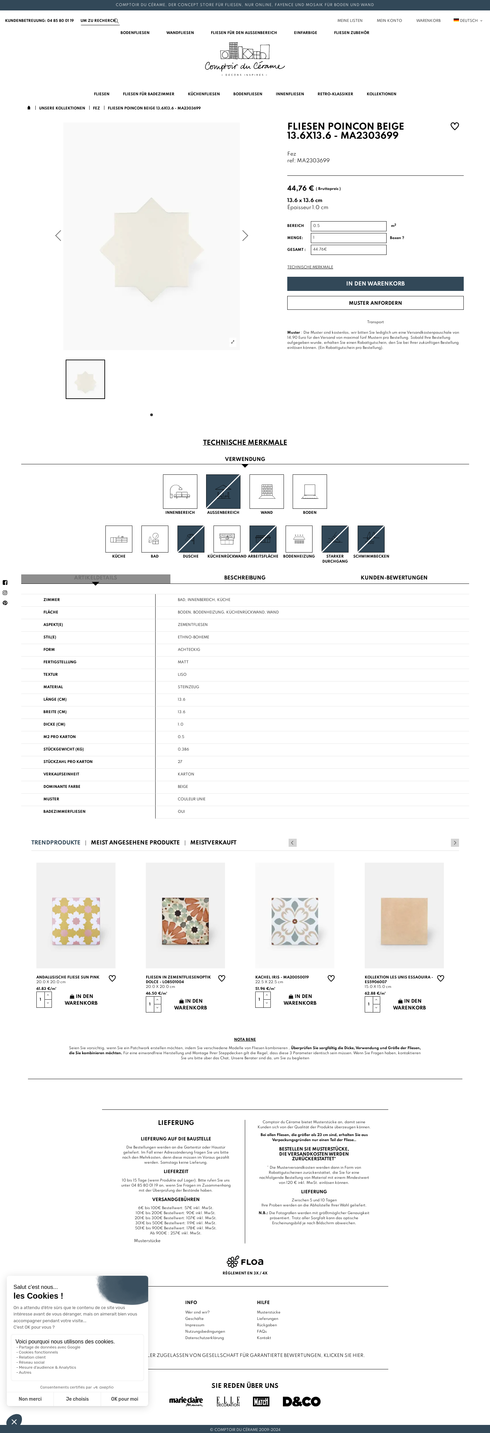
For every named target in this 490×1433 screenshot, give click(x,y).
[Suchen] (100, 20)
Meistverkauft (213, 841)
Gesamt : (296, 250)
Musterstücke (269, 1311)
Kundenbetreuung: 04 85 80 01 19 (39, 21)
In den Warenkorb (375, 284)
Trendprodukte (55, 841)
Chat (224, 1057)
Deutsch (468, 21)
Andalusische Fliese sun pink (67, 976)
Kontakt (264, 1336)
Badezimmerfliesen (64, 810)
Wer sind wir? (197, 1311)
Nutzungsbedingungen (205, 1330)
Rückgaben (267, 1324)
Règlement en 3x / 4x (245, 1271)
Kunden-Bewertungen (394, 576)
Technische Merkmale (310, 267)
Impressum (194, 1324)
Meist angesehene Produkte (135, 841)
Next (455, 841)
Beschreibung (244, 576)
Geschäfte (194, 1317)
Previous (446, 841)
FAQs (262, 1330)
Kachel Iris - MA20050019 (282, 976)
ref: (291, 161)
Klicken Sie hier (343, 1353)
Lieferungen (267, 1317)
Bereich (295, 226)
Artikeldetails (95, 576)
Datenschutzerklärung (204, 1336)
